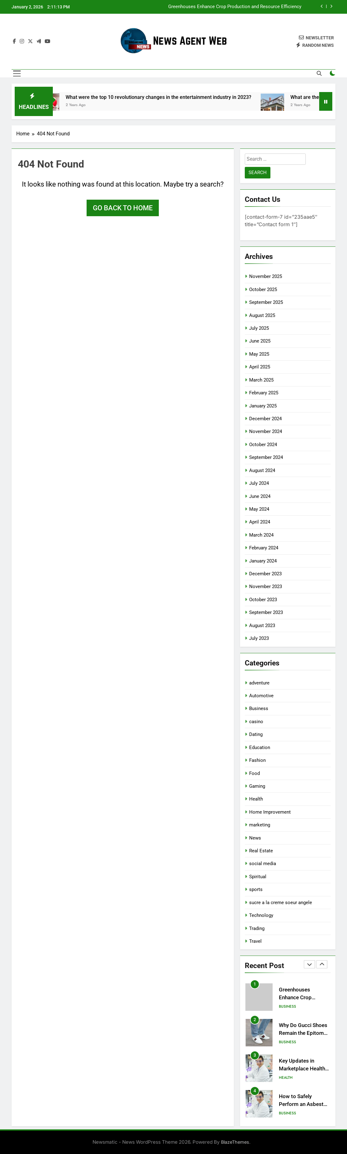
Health (256, 799)
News (255, 838)
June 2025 (259, 341)
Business (258, 708)
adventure (259, 683)
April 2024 (259, 522)
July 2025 (259, 328)
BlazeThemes (235, 1142)
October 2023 (263, 599)
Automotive (261, 696)
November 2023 (265, 586)
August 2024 (262, 470)
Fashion (257, 760)
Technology (261, 915)
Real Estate (261, 851)
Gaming (257, 786)
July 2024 (259, 483)
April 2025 (259, 367)
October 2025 (263, 289)
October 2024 (263, 444)
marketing (259, 825)
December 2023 (265, 574)
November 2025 (265, 276)
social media (262, 863)
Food (254, 773)
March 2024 (261, 535)
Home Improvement (270, 812)
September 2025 (266, 302)
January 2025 (263, 406)
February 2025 (263, 393)
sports (256, 889)
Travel (255, 941)
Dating (256, 734)
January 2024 (263, 561)
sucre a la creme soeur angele (280, 902)
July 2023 (259, 638)
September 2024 (266, 457)
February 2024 (263, 548)
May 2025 (259, 354)
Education (259, 747)
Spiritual (257, 876)
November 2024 (265, 431)
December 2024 (265, 418)
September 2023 (266, 612)
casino (256, 721)
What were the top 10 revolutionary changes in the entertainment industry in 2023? (168, 97)
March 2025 (261, 380)
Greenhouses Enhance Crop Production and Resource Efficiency (234, 6)
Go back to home (123, 208)
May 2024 (259, 509)
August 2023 (262, 625)
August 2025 (262, 315)
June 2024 (259, 496)
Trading (256, 928)
